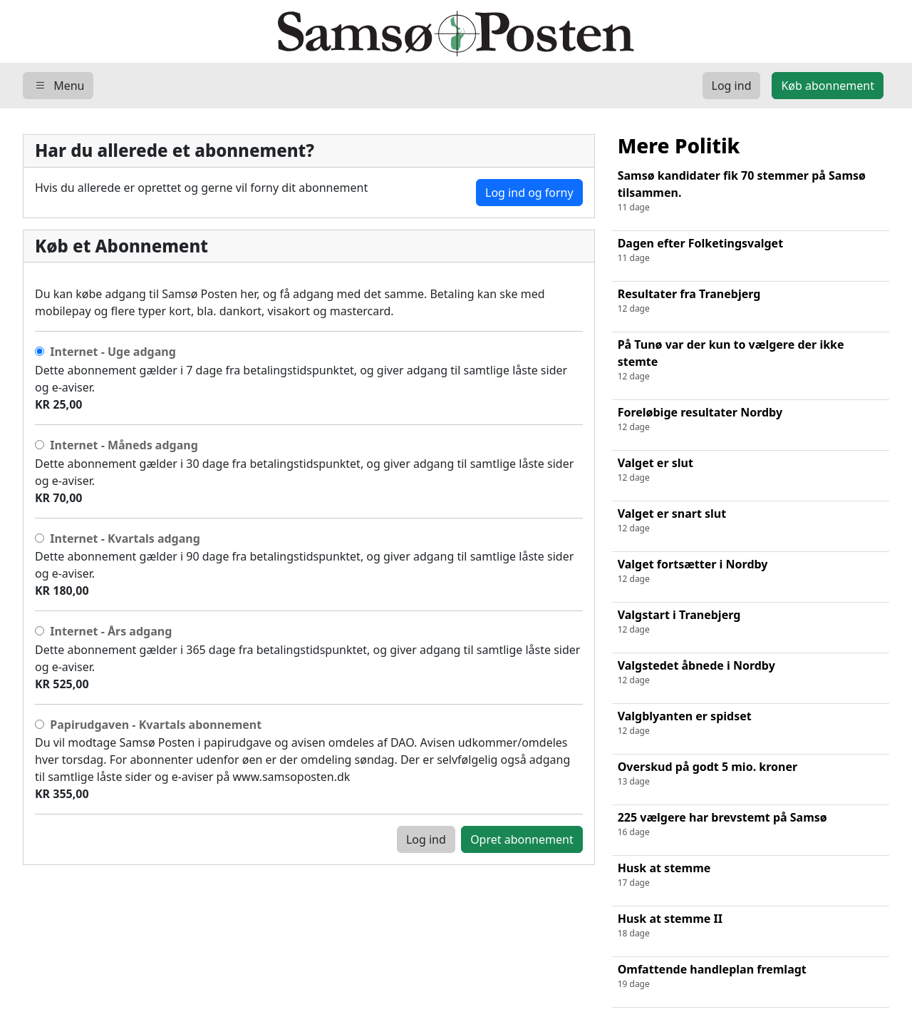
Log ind (426, 839)
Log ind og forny (529, 192)
